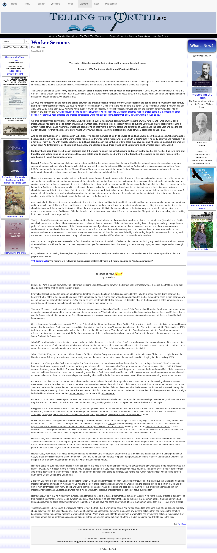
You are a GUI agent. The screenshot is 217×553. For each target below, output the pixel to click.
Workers (85, 4)
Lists (97, 4)
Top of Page (182, 524)
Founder (41, 4)
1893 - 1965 (15, 71)
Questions (56, 4)
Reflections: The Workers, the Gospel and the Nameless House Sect (15, 180)
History (28, 4)
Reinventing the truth (15, 253)
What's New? (202, 46)
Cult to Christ (202, 249)
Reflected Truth (15, 216)
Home (15, 4)
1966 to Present (15, 74)
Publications (112, 4)
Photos (71, 4)
